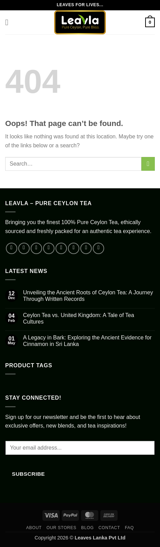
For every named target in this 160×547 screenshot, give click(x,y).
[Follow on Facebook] (11, 248)
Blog (87, 527)
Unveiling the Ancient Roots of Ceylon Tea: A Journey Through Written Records (88, 296)
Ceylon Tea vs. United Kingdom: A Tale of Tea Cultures (78, 318)
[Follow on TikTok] (36, 248)
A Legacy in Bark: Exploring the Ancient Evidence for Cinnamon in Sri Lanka (87, 341)
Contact (109, 527)
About (34, 527)
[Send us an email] (61, 248)
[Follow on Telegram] (98, 248)
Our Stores (62, 527)
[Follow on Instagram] (24, 248)
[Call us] (73, 248)
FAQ (129, 527)
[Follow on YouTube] (86, 248)
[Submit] (148, 163)
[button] (9, 22)
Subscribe (28, 474)
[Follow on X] (48, 248)
